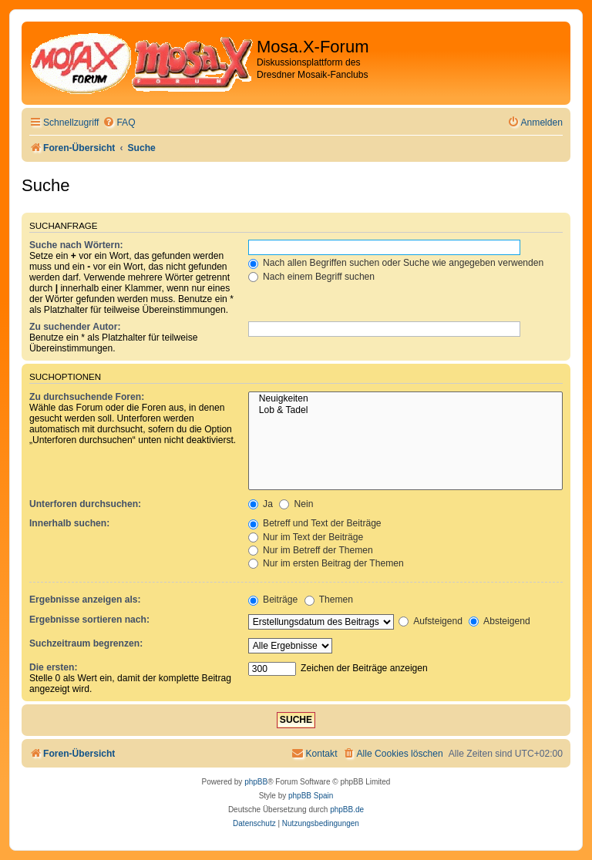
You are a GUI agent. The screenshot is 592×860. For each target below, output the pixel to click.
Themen (329, 599)
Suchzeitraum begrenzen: (86, 643)
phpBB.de (347, 809)
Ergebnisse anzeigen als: (85, 599)
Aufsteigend (430, 621)
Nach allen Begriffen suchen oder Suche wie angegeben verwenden (396, 262)
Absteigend (499, 621)
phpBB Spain (310, 795)
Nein (296, 504)
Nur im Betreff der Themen (310, 550)
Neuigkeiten (405, 399)
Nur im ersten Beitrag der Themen (326, 563)
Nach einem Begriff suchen (311, 276)
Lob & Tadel (405, 411)
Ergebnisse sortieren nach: (89, 619)
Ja (260, 504)
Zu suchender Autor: (74, 326)
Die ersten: (53, 667)
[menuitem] (119, 123)
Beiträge (273, 599)
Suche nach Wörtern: (76, 245)
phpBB (255, 782)
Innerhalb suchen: (69, 523)
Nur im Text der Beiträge (306, 537)
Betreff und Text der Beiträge (315, 523)
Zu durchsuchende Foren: (86, 396)
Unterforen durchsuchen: (85, 504)
